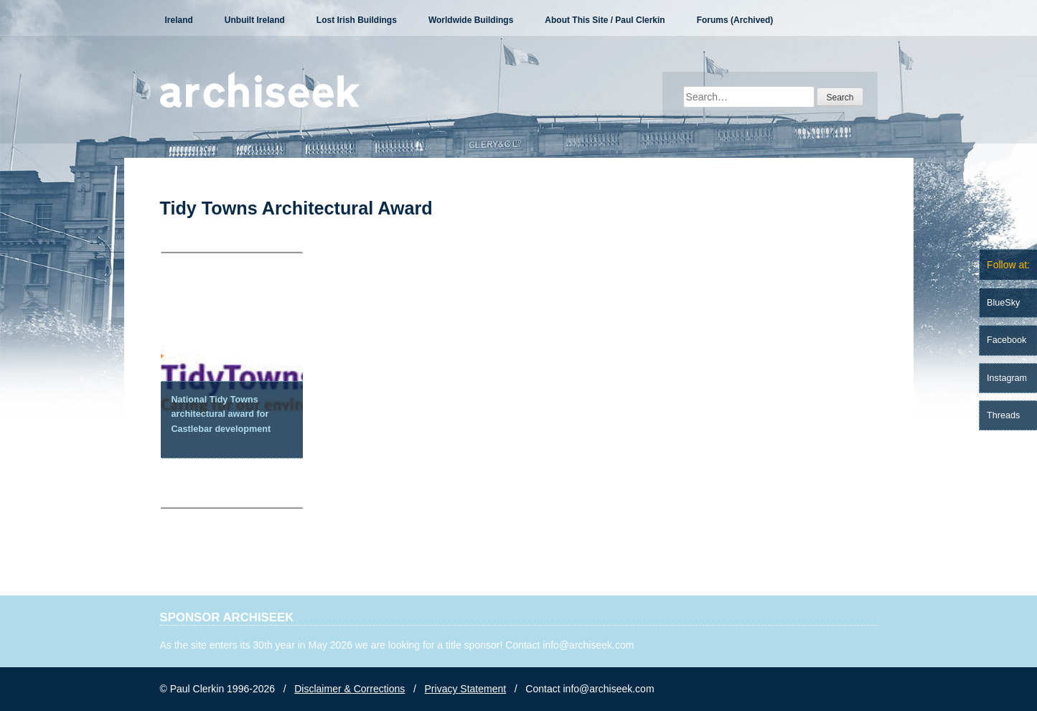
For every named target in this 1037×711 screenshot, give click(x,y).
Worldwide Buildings (470, 20)
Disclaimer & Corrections (349, 688)
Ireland (179, 20)
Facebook (1006, 340)
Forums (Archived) (735, 20)
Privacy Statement (466, 688)
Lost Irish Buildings (356, 20)
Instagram (1007, 378)
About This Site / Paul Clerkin (605, 20)
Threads (1003, 415)
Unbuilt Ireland (255, 20)
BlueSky (1003, 303)
